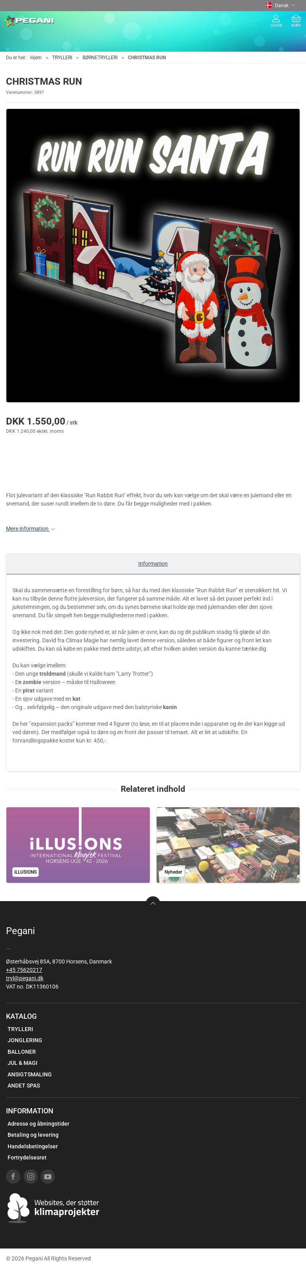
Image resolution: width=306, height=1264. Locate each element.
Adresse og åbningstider (38, 1124)
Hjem (36, 57)
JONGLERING (25, 1040)
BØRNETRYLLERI (100, 57)
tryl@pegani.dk (24, 978)
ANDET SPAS (24, 1085)
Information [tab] (153, 563)
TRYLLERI (62, 57)
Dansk (280, 5)
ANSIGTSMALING (30, 1074)
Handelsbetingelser (33, 1146)
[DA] (29, 21)
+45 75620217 (24, 970)
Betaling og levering (33, 1135)
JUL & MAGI (22, 1063)
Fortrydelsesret (27, 1157)
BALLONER (22, 1052)
